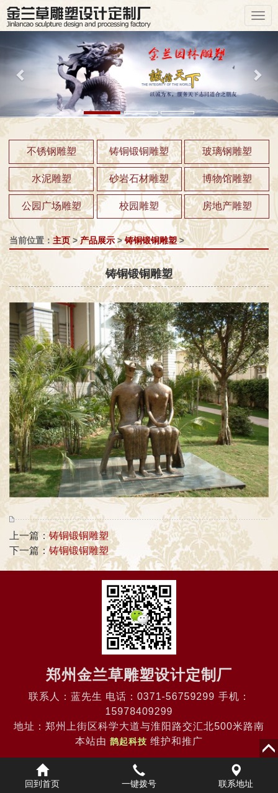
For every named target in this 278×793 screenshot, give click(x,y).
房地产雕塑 (227, 206)
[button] (21, 74)
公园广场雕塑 (51, 206)
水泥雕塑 (51, 178)
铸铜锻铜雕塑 (139, 151)
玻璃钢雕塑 (227, 151)
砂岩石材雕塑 (139, 178)
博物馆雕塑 (227, 178)
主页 (61, 240)
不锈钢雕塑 (51, 151)
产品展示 (97, 240)
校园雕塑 (139, 206)
